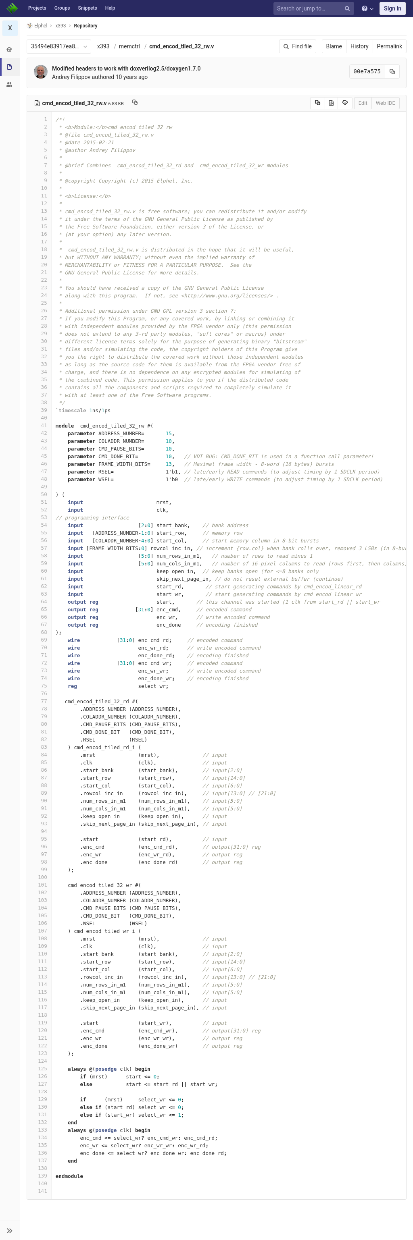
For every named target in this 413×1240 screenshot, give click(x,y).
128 (39, 1091)
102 (39, 892)
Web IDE (385, 103)
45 (39, 456)
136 (39, 1153)
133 (39, 1130)
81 (39, 732)
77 (39, 701)
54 (39, 525)
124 (39, 1061)
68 (39, 632)
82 (39, 739)
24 (39, 295)
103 (39, 900)
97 (39, 854)
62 (39, 586)
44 (39, 448)
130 (39, 1107)
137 (39, 1160)
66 (39, 617)
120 (39, 1030)
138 (39, 1168)
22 (39, 280)
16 (39, 234)
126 (39, 1076)
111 (39, 961)
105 (39, 915)
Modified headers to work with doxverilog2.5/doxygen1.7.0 (126, 68)
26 (39, 310)
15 (39, 226)
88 (39, 785)
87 (39, 778)
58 (39, 555)
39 (39, 410)
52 (39, 510)
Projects (37, 8)
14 (39, 219)
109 (39, 946)
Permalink (389, 46)
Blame (334, 46)
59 (39, 563)
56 (39, 540)
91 (39, 808)
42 (39, 433)
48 (39, 479)
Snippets (87, 8)
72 (39, 663)
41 (39, 425)
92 (39, 816)
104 (39, 908)
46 (39, 464)
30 (39, 341)
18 (39, 249)
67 (39, 624)
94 (39, 831)
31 (39, 349)
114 (39, 984)
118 (39, 1015)
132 (39, 1122)
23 (39, 288)
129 (39, 1099)
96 (39, 846)
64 (39, 601)
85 (39, 762)
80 (39, 724)
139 (39, 1176)
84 (39, 755)
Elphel (37, 26)
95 (39, 839)
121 (39, 1038)
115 (39, 992)
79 (39, 716)
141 (39, 1191)
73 (39, 670)
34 (39, 372)
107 (39, 931)
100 (39, 877)
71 (39, 655)
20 (39, 265)
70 (39, 647)
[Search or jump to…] (315, 9)
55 (39, 533)
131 (39, 1114)
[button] (10, 1230)
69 (39, 640)
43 (39, 441)
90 (39, 801)
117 (39, 1007)
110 (39, 954)
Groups (62, 8)
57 (39, 548)
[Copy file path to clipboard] (135, 103)
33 (39, 364)
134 (39, 1137)
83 (39, 747)
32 (39, 356)
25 (39, 303)
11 (39, 196)
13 (39, 211)
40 (39, 418)
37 (39, 395)
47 (39, 471)
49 (39, 487)
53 (39, 517)
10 (39, 188)
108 (39, 938)
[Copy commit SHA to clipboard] (392, 71)
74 (39, 678)
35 (39, 379)
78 (39, 709)
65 (39, 609)
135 (39, 1145)
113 (39, 977)
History (359, 46)
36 (39, 387)
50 (39, 494)
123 (39, 1053)
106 (39, 923)
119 (39, 1023)
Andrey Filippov (71, 77)
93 (39, 823)
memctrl (129, 46)
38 (39, 402)
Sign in (392, 8)
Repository (86, 26)
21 (39, 272)
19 (39, 257)
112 (39, 969)
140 (39, 1183)
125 (39, 1069)
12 (39, 203)
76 (39, 693)
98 (39, 862)
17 (39, 242)
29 (39, 333)
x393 (103, 46)
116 (39, 1000)
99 (39, 869)
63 (39, 594)
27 (39, 318)
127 (39, 1084)
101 (39, 885)
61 (39, 578)
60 (39, 571)
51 (39, 502)
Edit (363, 103)
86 (39, 770)
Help (110, 8)
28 (39, 326)
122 (39, 1046)
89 (39, 793)
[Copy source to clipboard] (317, 103)
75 (39, 686)
